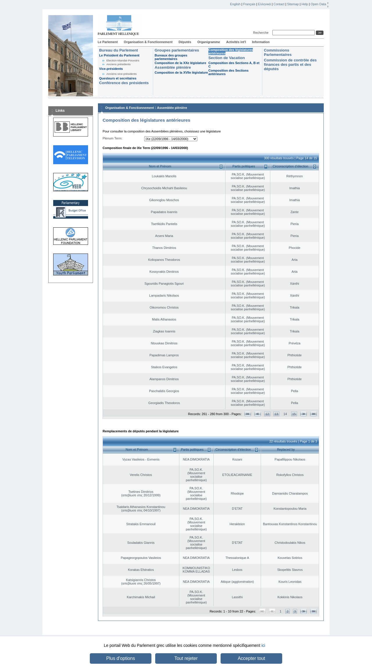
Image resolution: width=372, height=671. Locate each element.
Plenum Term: (112, 138)
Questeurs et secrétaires (117, 78)
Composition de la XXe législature (180, 63)
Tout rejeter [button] (186, 658)
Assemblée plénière (173, 67)
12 (267, 414)
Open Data (318, 4)
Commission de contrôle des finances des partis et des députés (290, 64)
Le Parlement (108, 42)
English (235, 4)
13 (276, 414)
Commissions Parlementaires (277, 52)
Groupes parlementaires (177, 50)
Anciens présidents (118, 64)
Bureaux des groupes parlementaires (171, 57)
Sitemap (293, 4)
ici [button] (263, 645)
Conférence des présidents (124, 83)
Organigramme (208, 42)
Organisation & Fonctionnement (148, 42)
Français (249, 4)
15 (294, 414)
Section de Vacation (226, 58)
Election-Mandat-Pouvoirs (122, 60)
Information (261, 42)
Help (304, 4)
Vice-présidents (111, 68)
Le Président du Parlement (119, 55)
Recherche (261, 32)
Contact (279, 4)
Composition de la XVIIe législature (181, 72)
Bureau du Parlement (118, 50)
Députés (185, 42)
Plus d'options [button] (120, 658)
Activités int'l (236, 42)
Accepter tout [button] (251, 658)
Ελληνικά (264, 4)
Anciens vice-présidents (121, 73)
